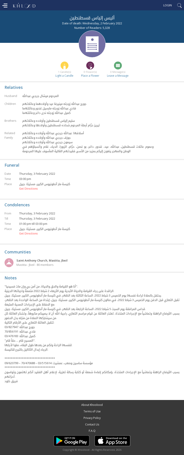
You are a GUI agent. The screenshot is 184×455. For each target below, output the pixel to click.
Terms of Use (92, 411)
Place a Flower (90, 76)
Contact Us (92, 424)
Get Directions (28, 189)
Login (167, 5)
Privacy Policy (92, 418)
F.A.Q (92, 431)
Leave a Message (118, 76)
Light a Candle (64, 76)
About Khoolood (92, 405)
